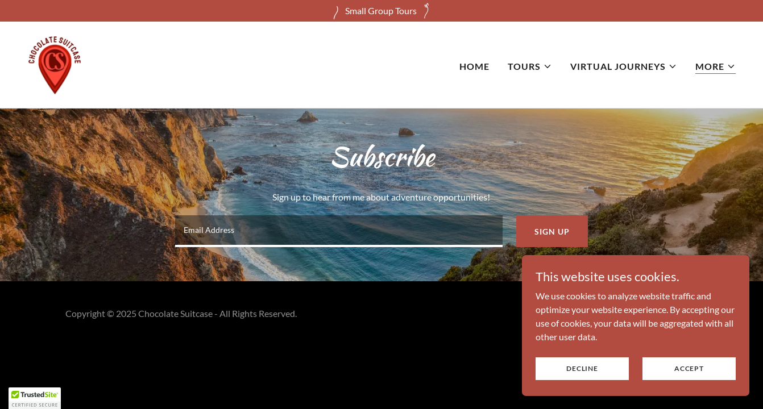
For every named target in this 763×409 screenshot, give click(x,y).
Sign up (551, 231)
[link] (54, 63)
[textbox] (339, 231)
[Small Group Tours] (381, 10)
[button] (530, 66)
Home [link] (474, 66)
